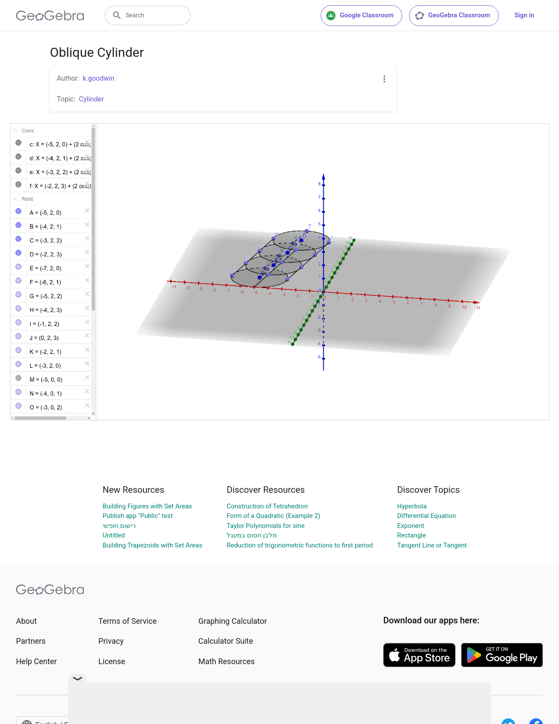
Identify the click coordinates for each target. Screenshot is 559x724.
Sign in (524, 15)
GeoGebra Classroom (452, 15)
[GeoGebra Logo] (50, 15)
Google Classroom (359, 15)
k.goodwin (98, 78)
